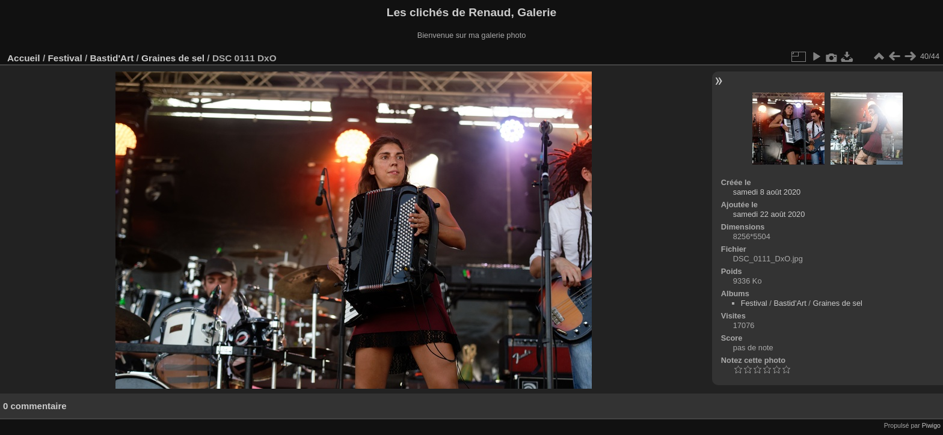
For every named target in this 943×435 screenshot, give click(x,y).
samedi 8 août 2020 (766, 191)
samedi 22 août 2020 (769, 214)
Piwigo (931, 425)
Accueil (23, 58)
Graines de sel (172, 58)
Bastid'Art (112, 58)
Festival (65, 58)
